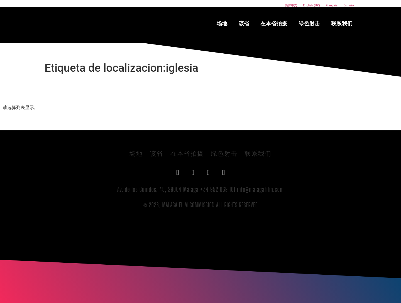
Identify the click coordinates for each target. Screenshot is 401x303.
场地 (222, 23)
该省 (244, 23)
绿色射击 (309, 23)
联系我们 (342, 23)
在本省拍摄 (273, 23)
